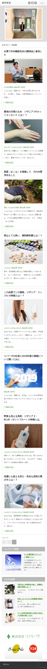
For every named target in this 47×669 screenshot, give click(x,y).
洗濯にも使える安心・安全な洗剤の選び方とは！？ (23, 478)
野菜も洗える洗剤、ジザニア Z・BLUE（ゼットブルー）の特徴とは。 (23, 418)
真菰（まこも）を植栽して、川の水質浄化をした (23, 173)
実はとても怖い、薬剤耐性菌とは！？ (23, 235)
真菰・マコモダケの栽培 (11, 207)
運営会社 (6, 664)
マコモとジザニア (17, 147)
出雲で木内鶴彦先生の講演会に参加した (23, 53)
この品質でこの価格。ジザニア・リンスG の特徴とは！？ (23, 294)
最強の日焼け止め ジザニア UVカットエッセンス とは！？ (22, 113)
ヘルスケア (7, 267)
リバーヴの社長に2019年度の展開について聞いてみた (23, 358)
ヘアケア (6, 328)
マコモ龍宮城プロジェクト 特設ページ (33, 555)
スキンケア (7, 147)
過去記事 (17, 87)
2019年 (23, 87)
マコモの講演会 (9, 87)
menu (42, 3)
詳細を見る (9, 102)
